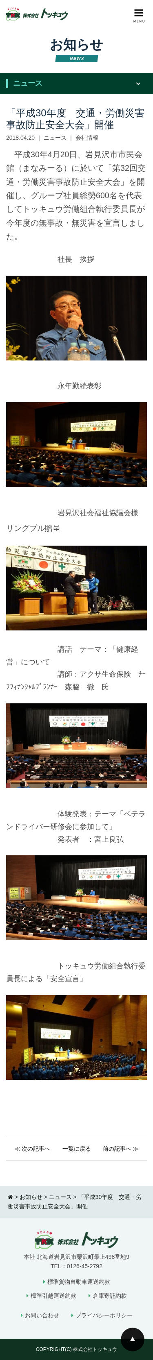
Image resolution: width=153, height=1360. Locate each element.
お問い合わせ (42, 1315)
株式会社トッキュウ (95, 1349)
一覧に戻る (76, 1148)
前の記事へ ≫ (121, 1148)
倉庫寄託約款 (110, 1295)
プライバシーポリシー (104, 1315)
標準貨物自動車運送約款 (78, 1281)
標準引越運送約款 (53, 1295)
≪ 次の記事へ (32, 1148)
